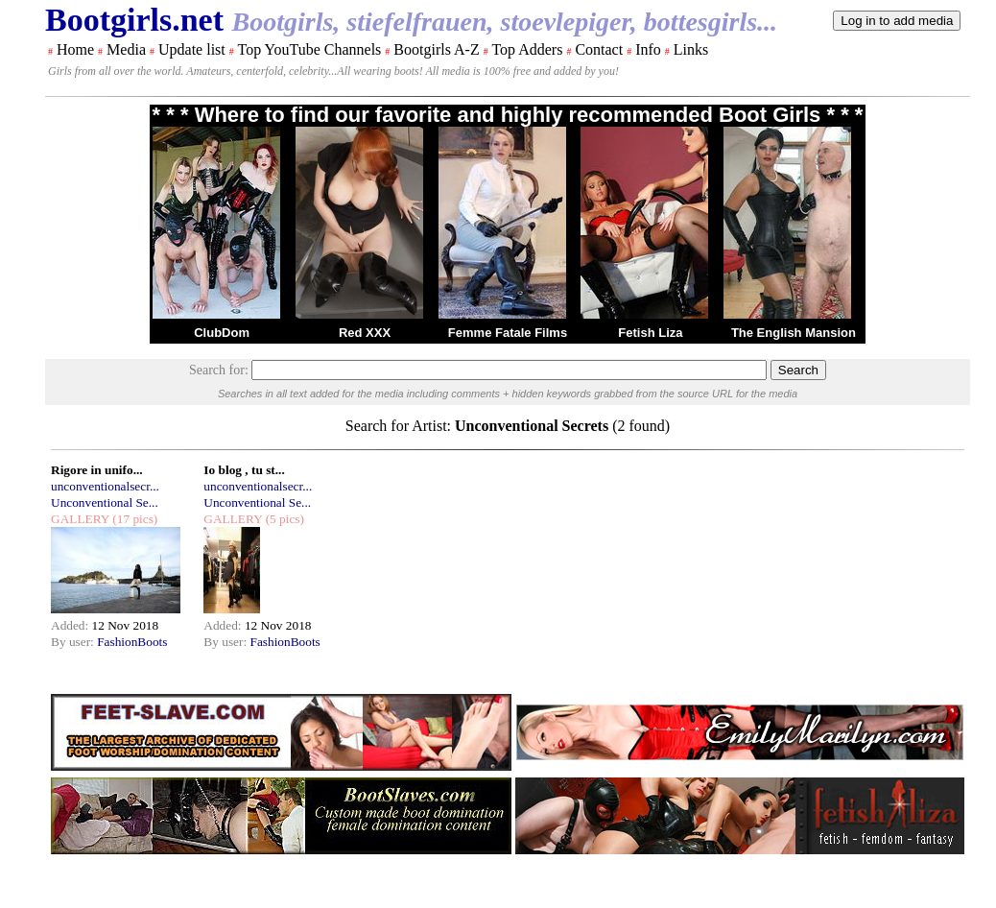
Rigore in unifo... (97, 470)
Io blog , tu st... (243, 470)
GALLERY (80, 519)
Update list (191, 49)
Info (648, 49)
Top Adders (526, 49)
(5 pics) (283, 519)
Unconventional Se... (104, 502)
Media (126, 49)
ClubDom (221, 332)
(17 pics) (133, 519)
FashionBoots (132, 641)
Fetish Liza (650, 332)
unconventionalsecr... (105, 486)
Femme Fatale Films (507, 332)
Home (75, 49)
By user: (74, 641)
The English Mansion (793, 332)
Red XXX (365, 332)
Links (691, 49)
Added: (71, 625)
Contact (599, 49)
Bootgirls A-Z (436, 49)
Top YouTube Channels (309, 49)
